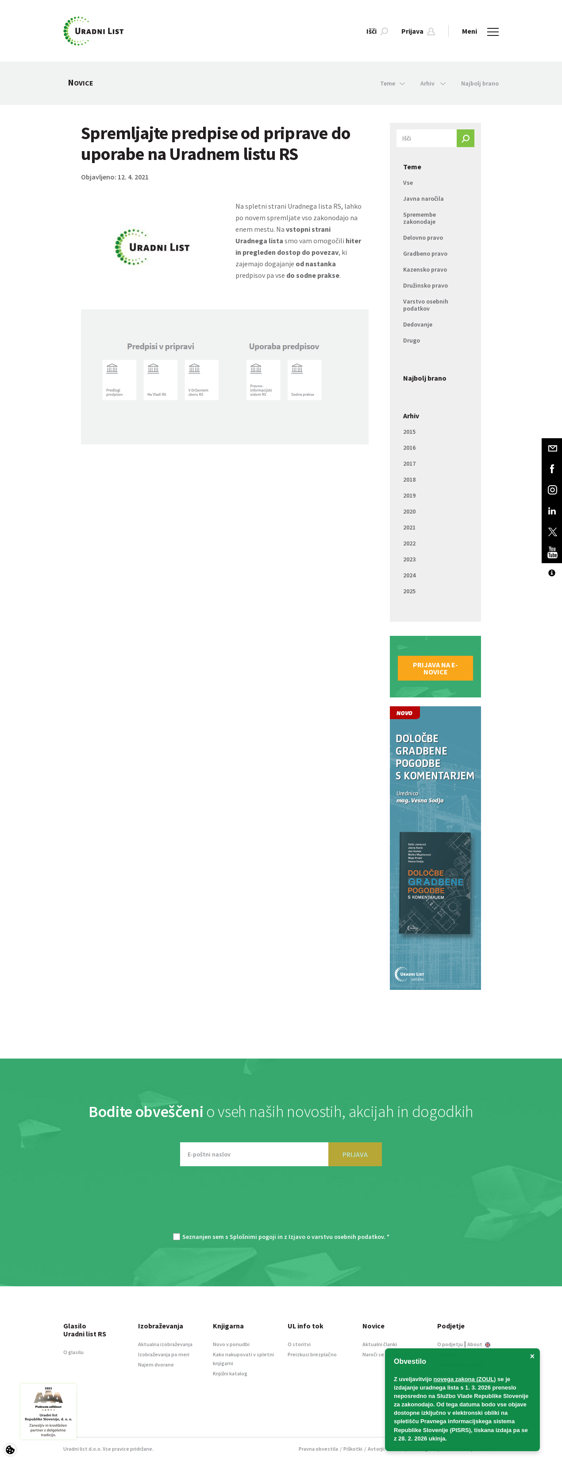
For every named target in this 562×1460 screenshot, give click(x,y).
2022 (409, 543)
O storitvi (299, 1344)
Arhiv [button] (433, 83)
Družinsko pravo (425, 285)
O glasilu (73, 1352)
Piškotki (352, 1448)
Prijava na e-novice (435, 668)
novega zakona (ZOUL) (465, 1379)
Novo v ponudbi (231, 1344)
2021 (409, 527)
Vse (408, 183)
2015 (409, 432)
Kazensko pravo (425, 269)
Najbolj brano (480, 83)
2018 (409, 479)
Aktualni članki (379, 1344)
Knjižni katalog (230, 1373)
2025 (409, 591)
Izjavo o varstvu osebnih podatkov (336, 1237)
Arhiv (411, 415)
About (478, 1344)
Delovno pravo (423, 237)
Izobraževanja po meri (163, 1354)
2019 (409, 495)
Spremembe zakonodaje (419, 218)
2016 (409, 448)
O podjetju (450, 1344)
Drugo (411, 340)
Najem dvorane (156, 1364)
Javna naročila (423, 198)
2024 (409, 575)
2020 (409, 511)
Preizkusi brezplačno (312, 1354)
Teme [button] (392, 83)
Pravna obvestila (318, 1448)
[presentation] (281, 1204)
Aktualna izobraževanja (165, 1344)
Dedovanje (417, 324)
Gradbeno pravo (425, 253)
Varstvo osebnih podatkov (425, 304)
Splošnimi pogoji (253, 1237)
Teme (412, 166)
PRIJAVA (355, 1154)
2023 (409, 559)
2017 (409, 463)
